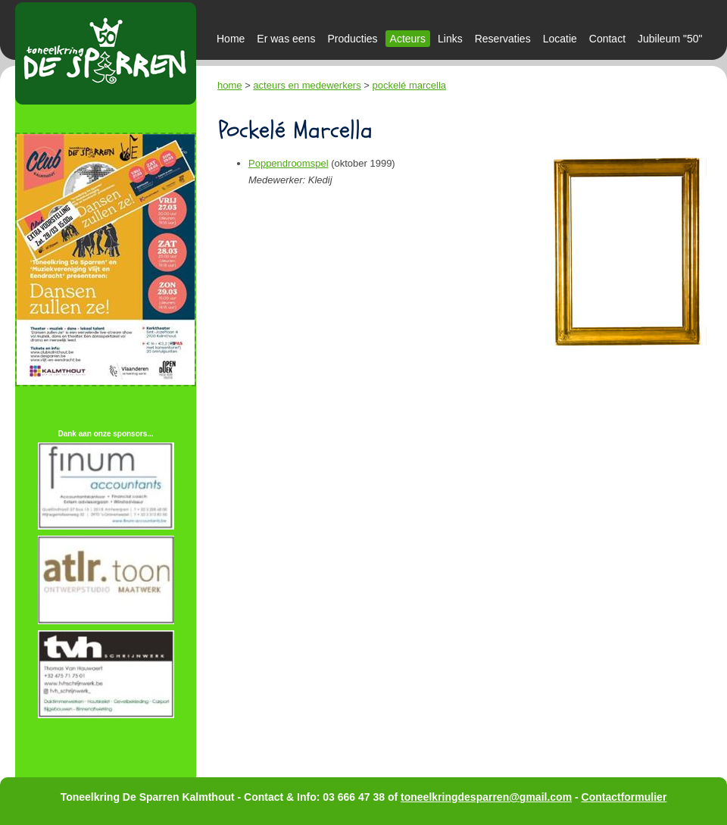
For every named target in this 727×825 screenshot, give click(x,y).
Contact (607, 39)
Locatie (560, 39)
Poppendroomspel (288, 163)
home (229, 85)
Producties (352, 39)
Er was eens (286, 39)
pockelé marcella (410, 85)
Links (450, 39)
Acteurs (408, 39)
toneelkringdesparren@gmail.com (486, 797)
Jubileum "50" (670, 39)
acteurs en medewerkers (306, 85)
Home (231, 39)
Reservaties (503, 39)
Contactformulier (624, 797)
